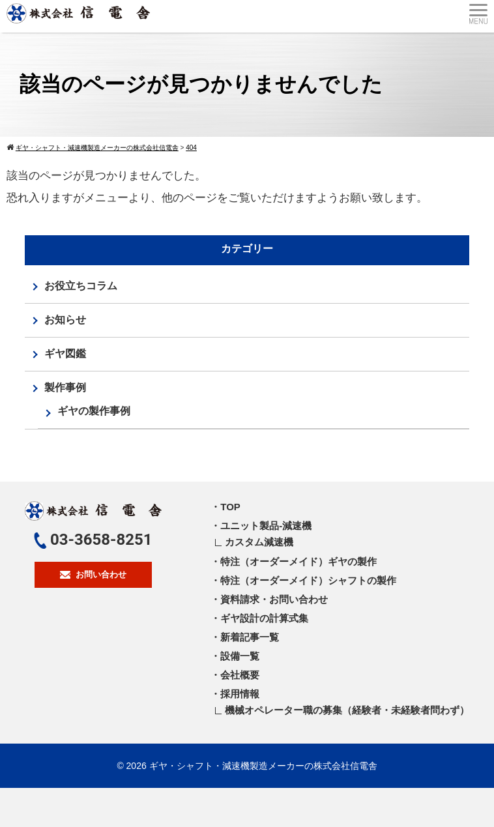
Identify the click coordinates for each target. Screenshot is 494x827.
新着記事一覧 (249, 637)
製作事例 (65, 387)
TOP (230, 506)
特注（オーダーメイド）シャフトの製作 (308, 580)
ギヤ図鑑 (65, 353)
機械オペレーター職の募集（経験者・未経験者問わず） (347, 710)
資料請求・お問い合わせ (274, 599)
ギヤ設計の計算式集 (264, 618)
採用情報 (239, 693)
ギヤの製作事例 (93, 410)
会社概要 (239, 674)
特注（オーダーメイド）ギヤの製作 (298, 561)
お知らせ (65, 319)
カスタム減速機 (259, 541)
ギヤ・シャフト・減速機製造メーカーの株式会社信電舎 (263, 766)
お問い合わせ (93, 574)
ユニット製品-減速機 (266, 525)
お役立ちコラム (80, 285)
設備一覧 (239, 655)
